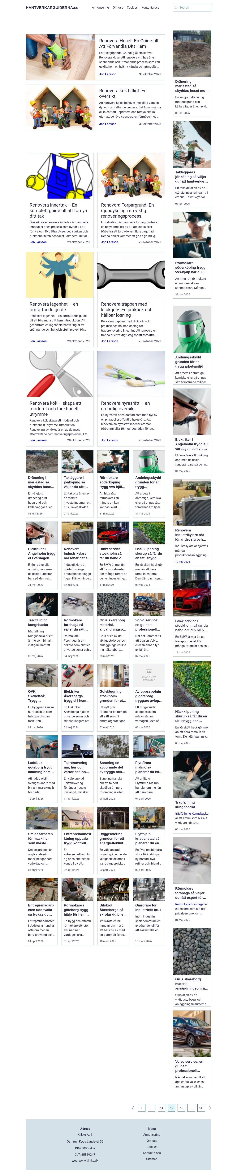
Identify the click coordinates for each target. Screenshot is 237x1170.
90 (201, 1108)
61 (161, 1108)
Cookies (132, 7)
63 (181, 1108)
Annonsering (100, 7)
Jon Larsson (107, 74)
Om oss (118, 7)
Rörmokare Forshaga (189, 904)
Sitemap (151, 1159)
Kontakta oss (150, 7)
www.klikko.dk (88, 1160)
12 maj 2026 (182, 561)
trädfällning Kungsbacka (192, 813)
